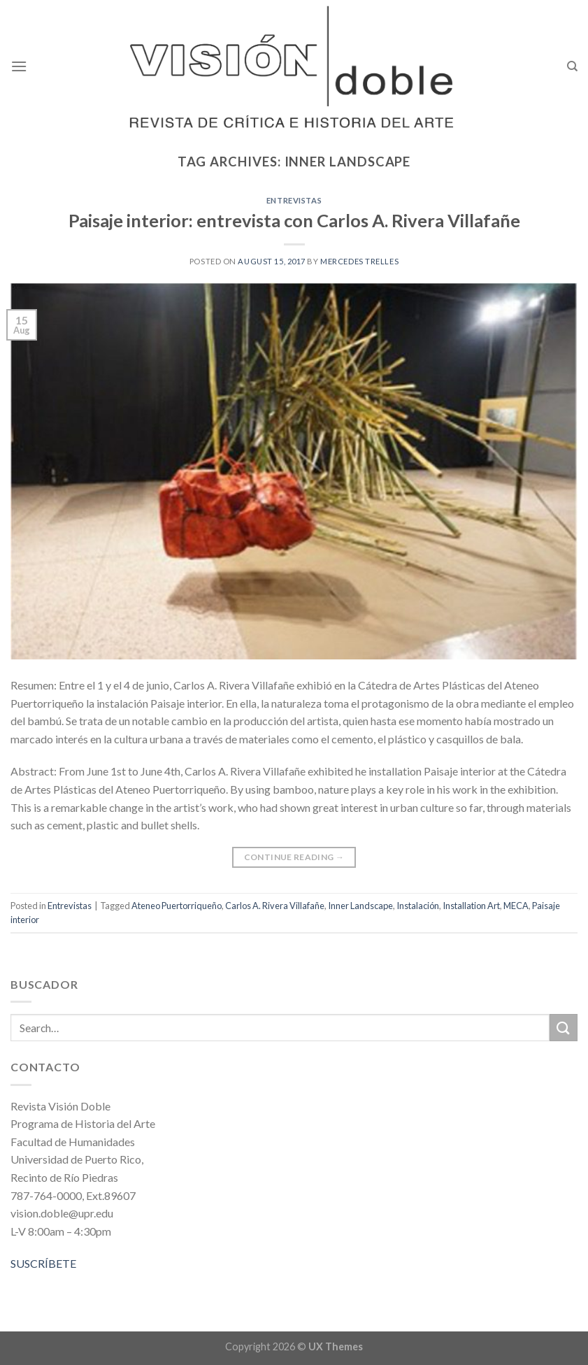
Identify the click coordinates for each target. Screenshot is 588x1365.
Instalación (417, 905)
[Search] (572, 66)
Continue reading (294, 857)
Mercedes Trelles (359, 261)
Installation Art (471, 905)
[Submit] (564, 1027)
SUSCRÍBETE (43, 1263)
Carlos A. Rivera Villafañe (274, 905)
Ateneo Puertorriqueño (176, 905)
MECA (516, 905)
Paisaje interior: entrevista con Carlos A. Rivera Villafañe (294, 220)
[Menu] (18, 66)
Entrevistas (294, 200)
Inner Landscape (360, 905)
